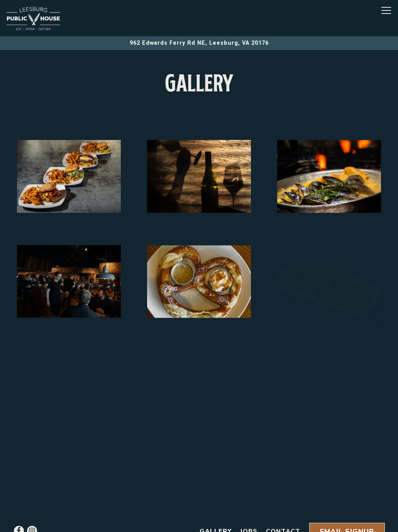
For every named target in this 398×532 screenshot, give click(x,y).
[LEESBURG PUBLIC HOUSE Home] (34, 18)
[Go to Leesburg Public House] (199, 43)
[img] (69, 177)
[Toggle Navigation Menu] (386, 10)
